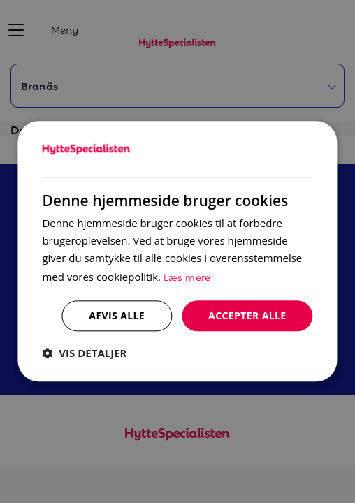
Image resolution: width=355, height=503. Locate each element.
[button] (84, 353)
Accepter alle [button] (247, 315)
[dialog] (177, 251)
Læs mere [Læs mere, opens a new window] (187, 276)
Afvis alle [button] (117, 315)
